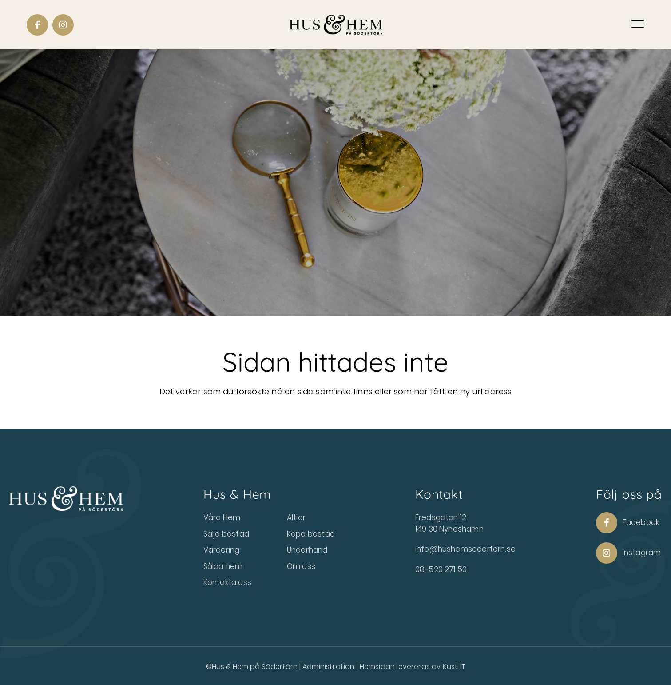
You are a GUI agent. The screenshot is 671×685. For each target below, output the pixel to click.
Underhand (307, 550)
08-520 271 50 (441, 569)
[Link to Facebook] (37, 25)
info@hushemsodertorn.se (465, 549)
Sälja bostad (226, 534)
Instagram (628, 553)
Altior (296, 517)
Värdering (221, 550)
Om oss (301, 566)
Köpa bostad (311, 534)
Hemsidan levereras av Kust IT (412, 666)
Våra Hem (221, 517)
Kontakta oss (227, 582)
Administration (329, 666)
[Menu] (637, 24)
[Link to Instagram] (63, 25)
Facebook (627, 522)
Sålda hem (223, 566)
